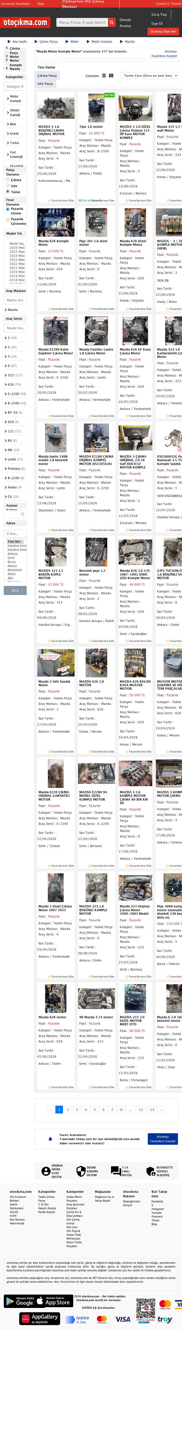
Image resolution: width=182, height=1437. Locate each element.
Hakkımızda (17, 1223)
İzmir (15, 558)
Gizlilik (14, 1211)
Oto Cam (71, 1227)
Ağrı (15, 578)
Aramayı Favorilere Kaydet (162, 1139)
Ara (15, 590)
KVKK (13, 1215)
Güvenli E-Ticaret (168, 4)
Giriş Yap (159, 14)
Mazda (127, 41)
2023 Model (15, 260)
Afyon (15, 574)
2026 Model (15, 248)
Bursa (15, 562)
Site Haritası (17, 1219)
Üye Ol (157, 23)
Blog (41, 4)
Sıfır (14, 186)
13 (152, 1109)
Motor (72, 41)
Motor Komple (99, 41)
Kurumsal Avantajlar (15, 4)
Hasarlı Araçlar (47, 1208)
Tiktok (155, 1220)
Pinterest (157, 1216)
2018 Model (15, 280)
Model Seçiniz (15, 244)
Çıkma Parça (46, 41)
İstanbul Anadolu (15, 550)
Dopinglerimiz (131, 1201)
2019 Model (15, 276)
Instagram (158, 1208)
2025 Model (15, 252)
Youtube (157, 1212)
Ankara (15, 554)
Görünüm (92, 76)
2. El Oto (43, 1204)
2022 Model (15, 264)
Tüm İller (15, 542)
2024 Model (15, 256)
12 (141, 1109)
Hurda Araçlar (46, 1211)
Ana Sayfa (17, 41)
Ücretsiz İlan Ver (163, 31)
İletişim (127, 1205)
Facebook (157, 1201)
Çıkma (16, 180)
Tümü (15, 192)
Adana (15, 566)
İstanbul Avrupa (15, 546)
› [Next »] (161, 1109)
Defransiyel (73, 1238)
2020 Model (15, 272)
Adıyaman (15, 570)
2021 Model (15, 268)
